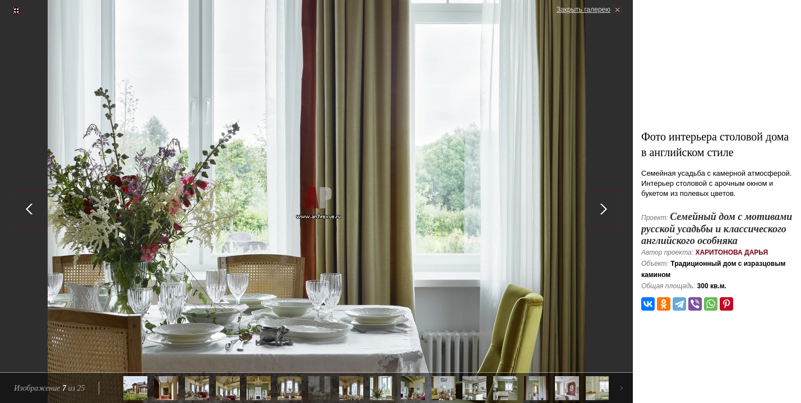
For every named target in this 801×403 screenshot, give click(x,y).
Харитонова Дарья (731, 252)
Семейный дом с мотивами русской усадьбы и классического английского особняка (716, 228)
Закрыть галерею (583, 9)
